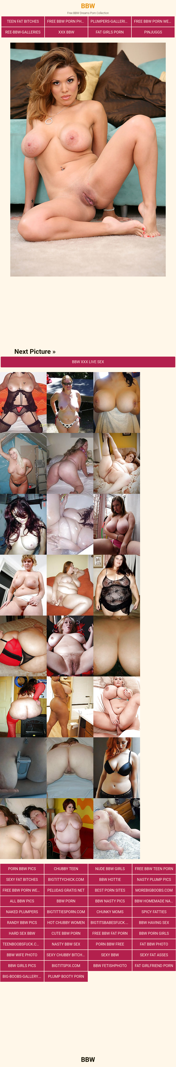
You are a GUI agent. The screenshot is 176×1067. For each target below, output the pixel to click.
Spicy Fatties (153, 912)
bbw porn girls (154, 933)
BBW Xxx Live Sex (88, 362)
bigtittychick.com (66, 879)
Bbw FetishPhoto (110, 966)
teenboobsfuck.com (22, 944)
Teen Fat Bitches (23, 21)
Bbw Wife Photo (22, 955)
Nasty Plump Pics (154, 879)
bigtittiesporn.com (66, 912)
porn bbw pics (22, 869)
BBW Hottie (110, 879)
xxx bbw (66, 32)
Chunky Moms (109, 912)
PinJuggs (153, 32)
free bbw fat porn (110, 933)
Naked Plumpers (22, 912)
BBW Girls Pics (22, 966)
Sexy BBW (110, 955)
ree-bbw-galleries (22, 32)
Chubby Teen (66, 869)
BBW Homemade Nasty (155, 901)
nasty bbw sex (66, 944)
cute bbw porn (66, 933)
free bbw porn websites (154, 21)
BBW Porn (66, 901)
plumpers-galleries (110, 21)
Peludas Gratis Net (66, 890)
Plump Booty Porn (66, 976)
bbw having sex (154, 922)
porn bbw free (110, 944)
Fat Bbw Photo (154, 944)
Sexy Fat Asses (154, 955)
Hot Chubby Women (66, 922)
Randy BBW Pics (22, 922)
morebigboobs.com (154, 890)
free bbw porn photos (67, 21)
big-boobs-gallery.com (23, 976)
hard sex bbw (22, 933)
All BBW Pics (22, 901)
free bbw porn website (23, 890)
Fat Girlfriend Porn (154, 966)
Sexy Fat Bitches (22, 879)
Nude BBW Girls (110, 869)
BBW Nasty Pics (110, 901)
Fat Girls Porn (110, 32)
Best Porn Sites (110, 890)
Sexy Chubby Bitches (67, 955)
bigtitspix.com (66, 966)
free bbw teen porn (154, 869)
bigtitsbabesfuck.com (111, 922)
